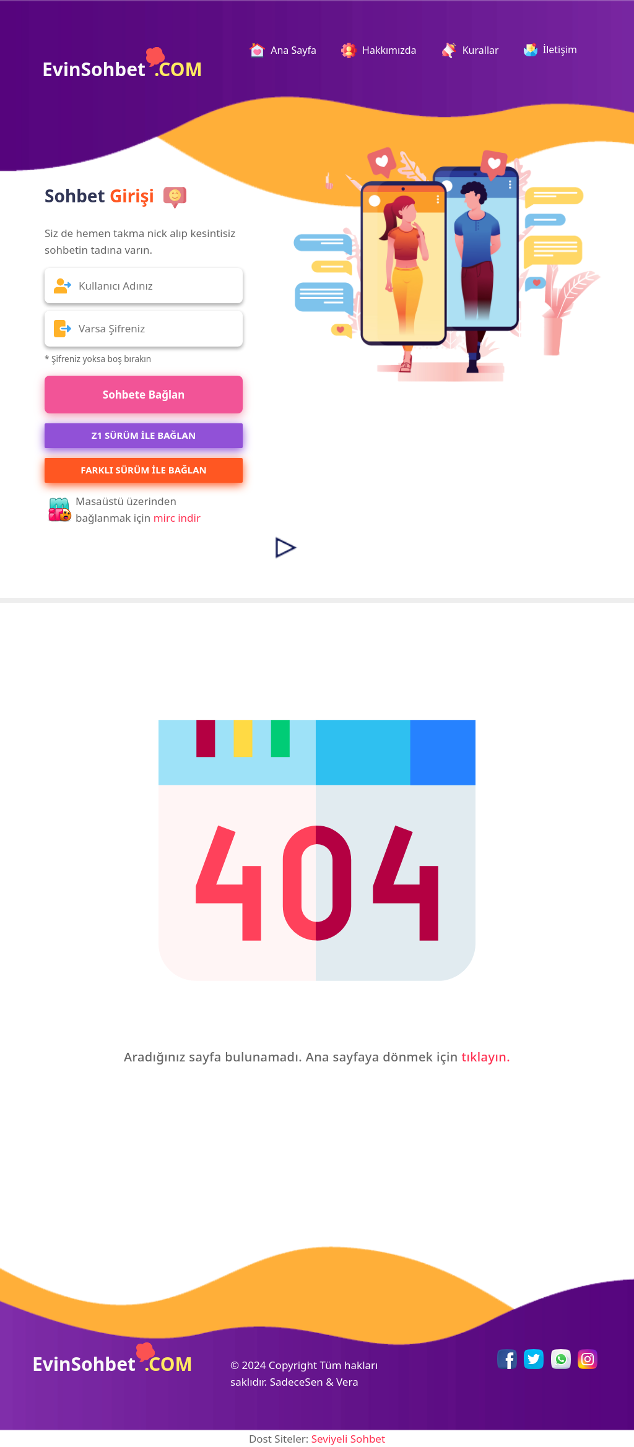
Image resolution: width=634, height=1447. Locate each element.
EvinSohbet (122, 64)
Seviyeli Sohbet (348, 1439)
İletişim (550, 49)
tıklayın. (485, 1056)
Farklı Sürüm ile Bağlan (143, 470)
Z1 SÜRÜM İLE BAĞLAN (144, 435)
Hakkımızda (379, 50)
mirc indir (177, 518)
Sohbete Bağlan (144, 394)
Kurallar (470, 50)
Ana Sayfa (288, 50)
